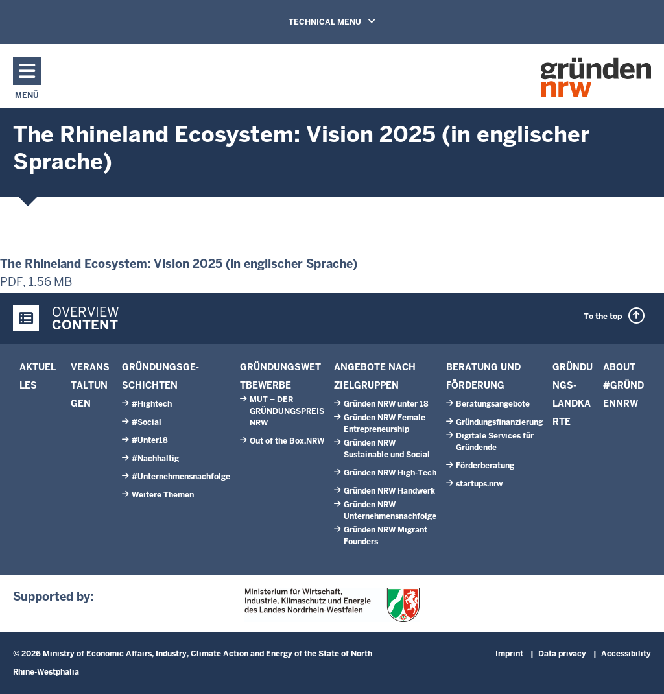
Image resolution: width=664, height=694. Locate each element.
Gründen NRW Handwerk (389, 491)
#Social (146, 422)
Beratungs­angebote (493, 404)
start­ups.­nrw (479, 484)
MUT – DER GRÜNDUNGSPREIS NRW (287, 411)
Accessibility (626, 654)
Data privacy (562, 654)
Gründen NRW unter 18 (386, 404)
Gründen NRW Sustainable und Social (387, 449)
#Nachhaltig (155, 458)
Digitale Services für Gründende (495, 442)
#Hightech (152, 404)
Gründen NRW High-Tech (390, 473)
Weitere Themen (163, 495)
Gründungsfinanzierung (499, 422)
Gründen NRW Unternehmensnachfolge (390, 510)
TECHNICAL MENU (332, 22)
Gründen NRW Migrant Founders (385, 536)
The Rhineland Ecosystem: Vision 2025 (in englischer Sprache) (178, 263)
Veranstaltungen (90, 385)
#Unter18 (150, 440)
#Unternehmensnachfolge (181, 477)
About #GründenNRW (623, 385)
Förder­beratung (485, 466)
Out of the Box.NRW (287, 441)
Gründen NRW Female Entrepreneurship (384, 424)
